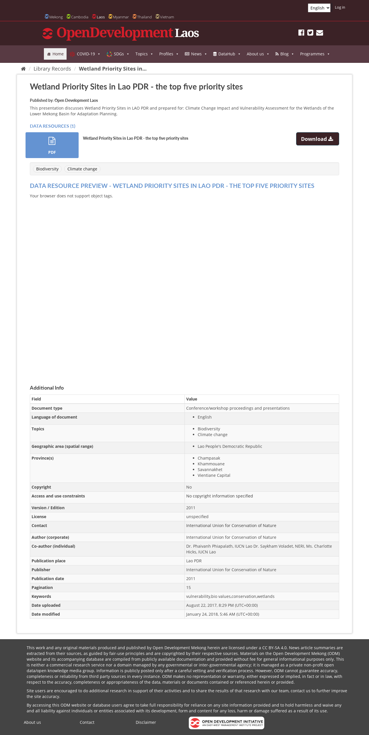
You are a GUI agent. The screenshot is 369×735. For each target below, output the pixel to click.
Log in (340, 7)
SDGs (122, 54)
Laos (101, 17)
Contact (87, 722)
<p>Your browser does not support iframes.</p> (184, 285)
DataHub (229, 54)
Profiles (169, 54)
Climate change (82, 169)
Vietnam (167, 17)
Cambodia (79, 17)
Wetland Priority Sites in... (113, 68)
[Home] (23, 68)
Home (58, 54)
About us (258, 54)
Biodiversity (47, 169)
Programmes (315, 54)
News (199, 54)
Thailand (144, 17)
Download (318, 138)
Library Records (52, 68)
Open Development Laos (76, 100)
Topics (144, 54)
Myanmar (121, 17)
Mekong (56, 17)
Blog (287, 54)
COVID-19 (89, 54)
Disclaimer (146, 722)
